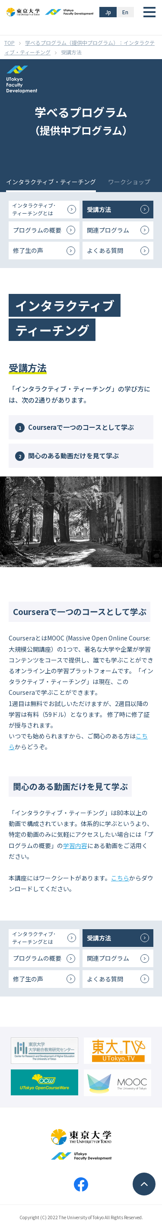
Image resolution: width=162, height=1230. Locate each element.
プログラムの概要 (37, 230)
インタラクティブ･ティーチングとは (34, 209)
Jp (108, 12)
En (125, 12)
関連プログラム (108, 230)
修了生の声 (28, 250)
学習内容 (75, 845)
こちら (120, 878)
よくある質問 (105, 250)
